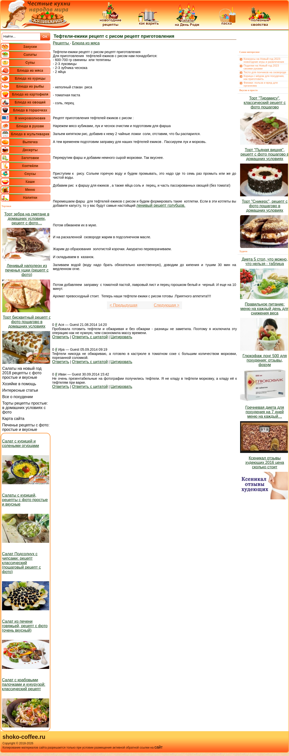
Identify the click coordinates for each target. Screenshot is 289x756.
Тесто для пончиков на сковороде (265, 72)
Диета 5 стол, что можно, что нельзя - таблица (265, 261)
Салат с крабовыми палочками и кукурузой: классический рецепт (23, 684)
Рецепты (61, 43)
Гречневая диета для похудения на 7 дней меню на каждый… (264, 411)
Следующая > (166, 305)
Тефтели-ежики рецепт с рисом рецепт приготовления (114, 36)
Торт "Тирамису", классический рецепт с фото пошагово (265, 102)
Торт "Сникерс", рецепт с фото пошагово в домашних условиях (265, 205)
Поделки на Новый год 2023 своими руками (261, 67)
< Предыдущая (124, 305)
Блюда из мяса (86, 43)
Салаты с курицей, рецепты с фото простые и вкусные (25, 499)
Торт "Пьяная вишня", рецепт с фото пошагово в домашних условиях (265, 154)
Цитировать (121, 337)
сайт (158, 747)
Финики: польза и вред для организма (261, 84)
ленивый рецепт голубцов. (160, 205)
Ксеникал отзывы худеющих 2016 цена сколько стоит (264, 462)
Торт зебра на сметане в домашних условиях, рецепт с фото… (26, 218)
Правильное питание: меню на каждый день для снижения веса (264, 308)
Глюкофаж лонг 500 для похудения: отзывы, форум (265, 360)
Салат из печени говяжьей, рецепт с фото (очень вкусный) (24, 625)
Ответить (60, 337)
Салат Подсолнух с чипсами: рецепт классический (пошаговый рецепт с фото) (21, 563)
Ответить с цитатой (90, 337)
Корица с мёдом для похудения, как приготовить (264, 77)
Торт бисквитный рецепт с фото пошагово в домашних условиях (27, 321)
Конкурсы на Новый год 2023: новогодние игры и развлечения (264, 60)
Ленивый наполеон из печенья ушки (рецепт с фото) (26, 270)
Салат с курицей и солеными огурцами (20, 443)
